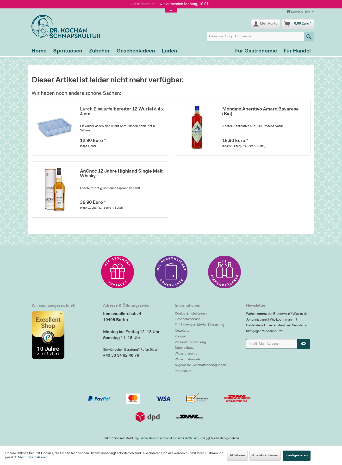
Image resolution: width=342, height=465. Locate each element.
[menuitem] (260, 36)
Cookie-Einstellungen (191, 314)
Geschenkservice (187, 319)
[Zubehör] (99, 51)
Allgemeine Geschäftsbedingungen (200, 365)
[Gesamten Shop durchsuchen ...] (260, 36)
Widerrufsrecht (186, 353)
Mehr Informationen (32, 457)
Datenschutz (184, 348)
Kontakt (181, 336)
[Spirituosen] (68, 51)
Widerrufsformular (188, 359)
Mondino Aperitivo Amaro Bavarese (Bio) (260, 111)
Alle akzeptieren (265, 455)
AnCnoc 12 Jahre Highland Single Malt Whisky (121, 174)
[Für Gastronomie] (256, 51)
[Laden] (169, 51)
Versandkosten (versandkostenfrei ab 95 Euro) (170, 438)
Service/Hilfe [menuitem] (299, 12)
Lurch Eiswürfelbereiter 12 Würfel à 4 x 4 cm (122, 111)
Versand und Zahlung (190, 342)
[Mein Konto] (265, 24)
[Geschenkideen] (135, 51)
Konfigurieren (297, 455)
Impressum (183, 371)
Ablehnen (237, 455)
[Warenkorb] (298, 24)
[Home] (39, 51)
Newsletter (183, 331)
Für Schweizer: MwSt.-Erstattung (199, 325)
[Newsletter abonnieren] (303, 344)
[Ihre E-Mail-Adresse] (272, 344)
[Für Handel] (297, 51)
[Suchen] (309, 36)
